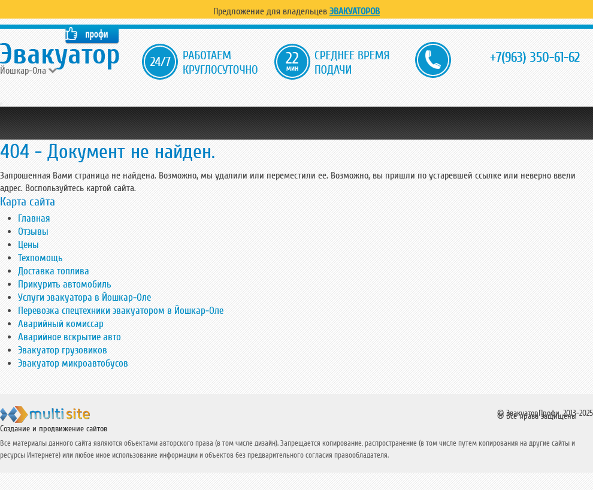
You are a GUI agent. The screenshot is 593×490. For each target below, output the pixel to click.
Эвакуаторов (354, 11)
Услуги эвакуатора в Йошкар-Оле (84, 297)
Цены (28, 244)
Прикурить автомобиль (64, 284)
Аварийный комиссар (61, 323)
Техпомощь (40, 258)
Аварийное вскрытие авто (69, 337)
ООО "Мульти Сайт (65, 417)
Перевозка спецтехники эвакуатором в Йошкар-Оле (120, 310)
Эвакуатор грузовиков (62, 350)
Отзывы (33, 231)
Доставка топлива (53, 271)
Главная (34, 218)
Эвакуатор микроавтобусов (73, 363)
